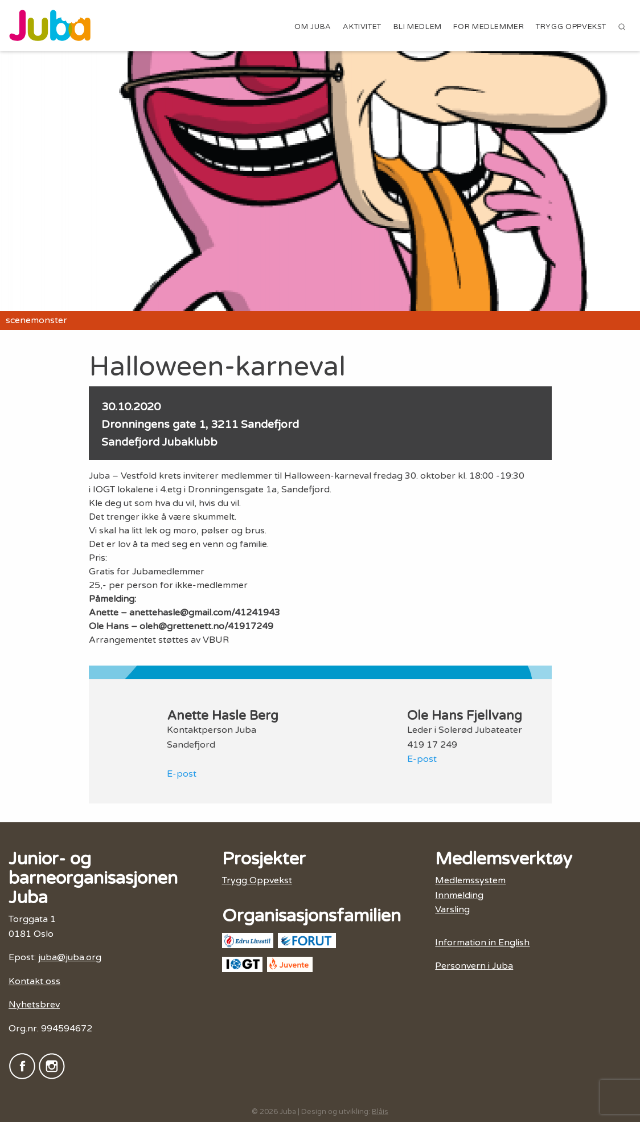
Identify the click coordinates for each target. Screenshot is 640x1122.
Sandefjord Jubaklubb (159, 441)
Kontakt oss (34, 981)
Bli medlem (417, 26)
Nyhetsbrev (34, 1004)
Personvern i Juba (474, 966)
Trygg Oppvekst (571, 26)
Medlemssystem (470, 880)
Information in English (482, 942)
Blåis (380, 1111)
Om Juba (312, 26)
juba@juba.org (69, 957)
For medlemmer (488, 26)
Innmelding (459, 895)
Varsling (452, 909)
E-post (181, 774)
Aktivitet (362, 26)
